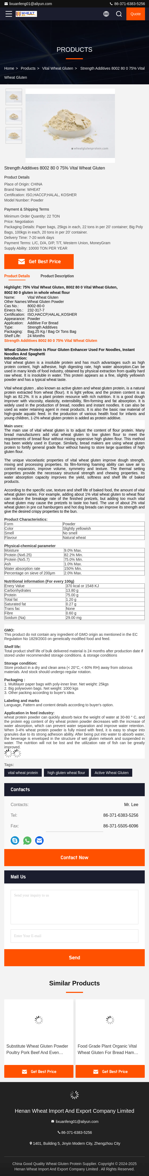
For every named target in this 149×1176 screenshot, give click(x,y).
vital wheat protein (23, 773)
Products (28, 68)
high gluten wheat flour (66, 773)
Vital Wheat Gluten (57, 68)
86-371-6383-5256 (127, 4)
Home (9, 68)
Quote (136, 14)
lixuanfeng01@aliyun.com (28, 4)
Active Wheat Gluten (112, 773)
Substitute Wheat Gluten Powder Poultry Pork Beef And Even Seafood (37, 1050)
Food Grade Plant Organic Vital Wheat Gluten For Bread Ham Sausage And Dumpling (107, 1050)
